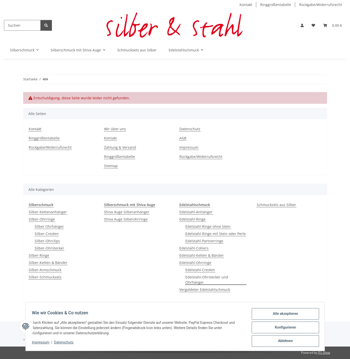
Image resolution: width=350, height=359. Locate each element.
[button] (302, 25)
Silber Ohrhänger (49, 226)
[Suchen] (22, 25)
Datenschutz (65, 344)
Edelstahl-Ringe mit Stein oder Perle (215, 233)
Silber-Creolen (47, 233)
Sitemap (111, 165)
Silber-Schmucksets (45, 277)
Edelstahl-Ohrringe (195, 262)
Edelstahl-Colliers (194, 248)
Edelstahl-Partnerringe (204, 241)
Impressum (42, 344)
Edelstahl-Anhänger (196, 212)
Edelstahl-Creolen (200, 269)
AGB (182, 138)
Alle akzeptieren (283, 315)
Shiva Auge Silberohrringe (126, 219)
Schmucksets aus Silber (276, 204)
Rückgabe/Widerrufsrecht (320, 4)
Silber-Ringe (39, 255)
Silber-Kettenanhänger (48, 212)
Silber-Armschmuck (45, 269)
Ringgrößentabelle (275, 4)
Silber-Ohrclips (47, 241)
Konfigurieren (283, 328)
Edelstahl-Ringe (192, 219)
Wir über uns (115, 128)
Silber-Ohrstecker (49, 248)
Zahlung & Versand (120, 147)
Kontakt (245, 4)
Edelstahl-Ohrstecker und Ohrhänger (206, 280)
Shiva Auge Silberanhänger (126, 212)
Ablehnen (283, 341)
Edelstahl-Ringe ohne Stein (208, 226)
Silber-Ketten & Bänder (48, 262)
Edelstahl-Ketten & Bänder (201, 255)
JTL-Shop (324, 353)
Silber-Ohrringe (42, 219)
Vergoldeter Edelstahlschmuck (204, 289)
